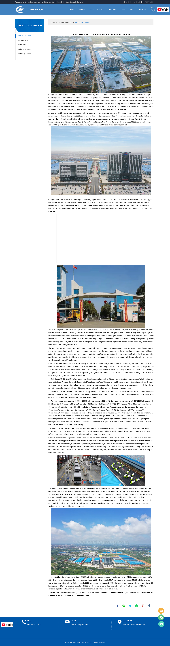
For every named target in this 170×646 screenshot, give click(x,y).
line (124, 606)
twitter (130, 606)
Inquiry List (148, 2)
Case (123, 9)
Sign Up (137, 2)
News (132, 9)
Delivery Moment (24, 49)
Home (72, 9)
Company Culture (24, 54)
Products (82, 9)
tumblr (149, 606)
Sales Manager (161, 611)
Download (142, 9)
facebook (117, 606)
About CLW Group (96, 9)
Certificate (22, 45)
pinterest (143, 606)
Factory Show (23, 40)
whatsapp (136, 606)
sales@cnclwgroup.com (79, 625)
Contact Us (112, 9)
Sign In (128, 2)
